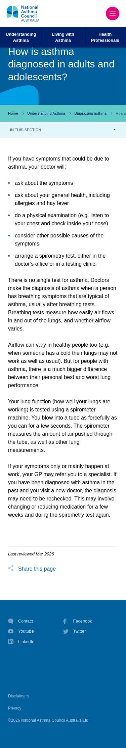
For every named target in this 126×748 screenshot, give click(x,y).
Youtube (21, 631)
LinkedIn (21, 642)
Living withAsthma (63, 37)
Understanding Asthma (46, 113)
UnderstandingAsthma (21, 37)
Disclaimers (18, 696)
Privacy (14, 708)
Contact (20, 621)
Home (13, 113)
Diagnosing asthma (90, 113)
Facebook (77, 621)
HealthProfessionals (105, 37)
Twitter (74, 631)
